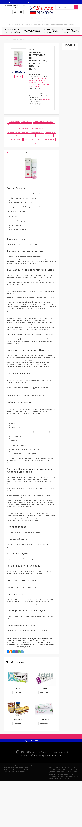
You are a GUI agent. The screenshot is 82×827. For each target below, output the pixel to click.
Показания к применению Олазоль (44, 124)
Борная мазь (18, 719)
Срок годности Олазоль (14, 139)
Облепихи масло (41, 80)
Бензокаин (38, 78)
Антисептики (46, 99)
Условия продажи (28, 135)
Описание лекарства (15, 153)
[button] (9, 12)
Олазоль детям (29, 139)
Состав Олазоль (15, 121)
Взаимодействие (15, 135)
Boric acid (32, 84)
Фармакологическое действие (43, 121)
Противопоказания (23, 128)
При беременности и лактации (45, 139)
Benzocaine (44, 82)
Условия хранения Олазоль (44, 135)
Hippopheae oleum (42, 84)
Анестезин (44, 688)
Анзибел (18, 688)
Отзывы (29, 153)
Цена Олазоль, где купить (31, 143)
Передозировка (50, 132)
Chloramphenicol (35, 86)
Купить (18, 76)
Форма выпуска (26, 121)
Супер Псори (44, 719)
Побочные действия (38, 128)
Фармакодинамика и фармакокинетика (19, 124)
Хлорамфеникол (34, 82)
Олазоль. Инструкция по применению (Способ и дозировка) (25, 132)
